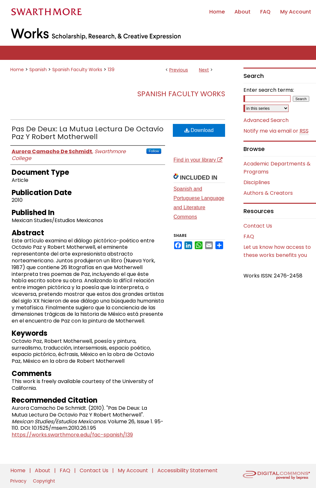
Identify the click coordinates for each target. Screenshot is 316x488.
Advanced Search (266, 120)
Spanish (38, 69)
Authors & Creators (268, 193)
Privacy (19, 481)
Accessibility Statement (187, 470)
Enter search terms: (268, 90)
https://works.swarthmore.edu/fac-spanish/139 (72, 434)
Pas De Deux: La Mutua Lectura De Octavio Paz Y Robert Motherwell (87, 133)
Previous (178, 70)
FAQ (248, 236)
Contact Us (257, 226)
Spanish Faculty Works (77, 69)
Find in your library (197, 160)
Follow (154, 151)
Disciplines (256, 182)
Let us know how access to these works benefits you (277, 251)
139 (111, 69)
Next (204, 70)
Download (199, 130)
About (43, 470)
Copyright (44, 481)
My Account (133, 470)
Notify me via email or (276, 131)
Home (17, 69)
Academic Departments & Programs (277, 167)
